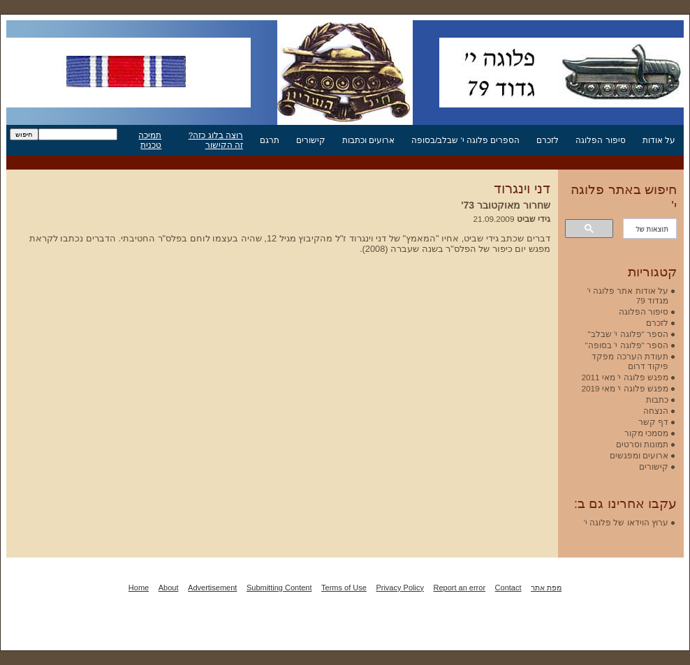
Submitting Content (279, 587)
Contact (508, 587)
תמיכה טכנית (149, 139)
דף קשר (653, 421)
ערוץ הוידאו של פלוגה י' (626, 522)
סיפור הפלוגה (600, 139)
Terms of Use (344, 587)
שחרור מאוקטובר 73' (505, 205)
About (169, 587)
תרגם (269, 139)
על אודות (659, 139)
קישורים (310, 139)
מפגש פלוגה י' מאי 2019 (624, 388)
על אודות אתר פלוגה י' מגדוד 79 (627, 295)
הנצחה (655, 410)
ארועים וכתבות (368, 139)
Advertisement (212, 587)
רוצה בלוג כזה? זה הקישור (216, 139)
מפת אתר (546, 587)
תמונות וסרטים (642, 444)
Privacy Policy (399, 587)
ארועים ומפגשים (639, 455)
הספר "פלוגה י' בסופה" (626, 345)
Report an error (459, 587)
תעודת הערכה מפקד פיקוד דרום (630, 361)
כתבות (657, 399)
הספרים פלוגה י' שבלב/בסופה (465, 139)
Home (139, 587)
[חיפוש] (651, 229)
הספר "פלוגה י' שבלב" (628, 333)
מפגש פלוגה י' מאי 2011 (624, 377)
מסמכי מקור (646, 433)
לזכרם (547, 139)
